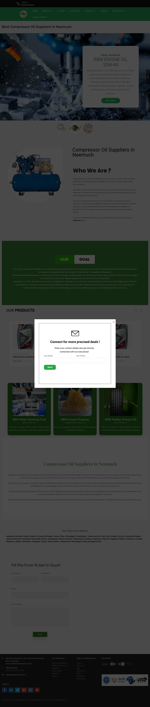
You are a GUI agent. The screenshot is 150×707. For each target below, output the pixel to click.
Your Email (48, 356)
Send (49, 367)
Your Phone (80, 356)
